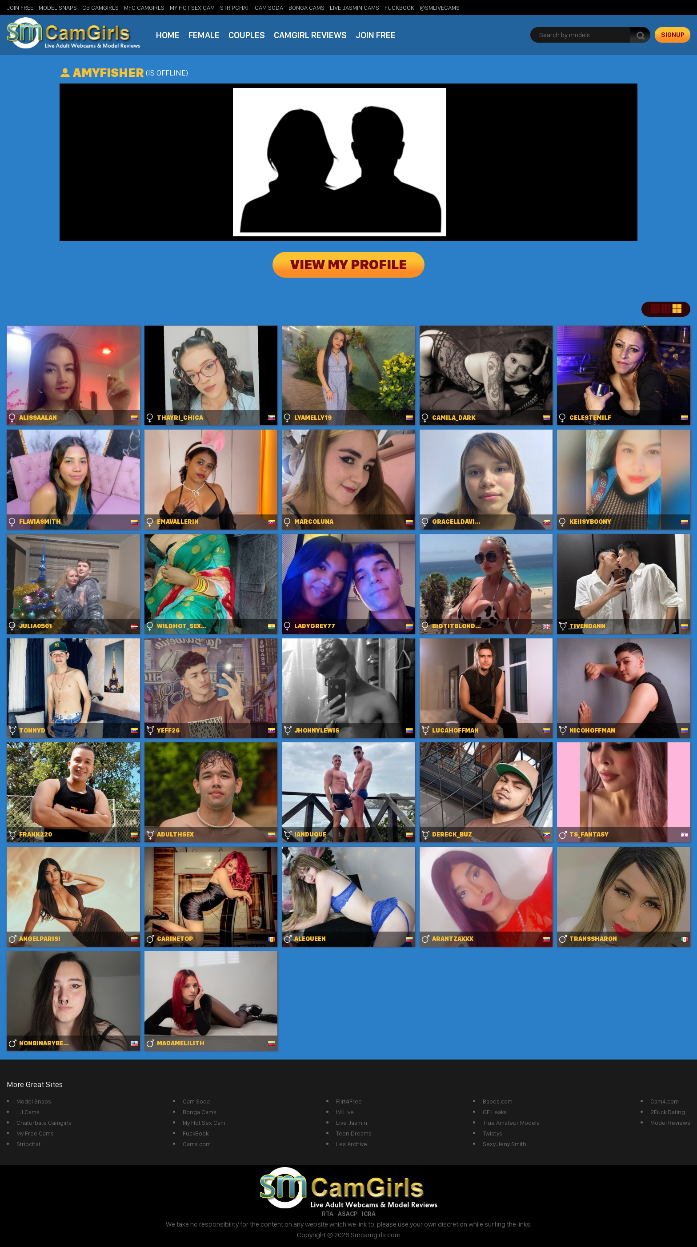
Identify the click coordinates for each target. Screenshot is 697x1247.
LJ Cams (28, 1112)
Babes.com (498, 1101)
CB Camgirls (100, 7)
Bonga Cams (306, 7)
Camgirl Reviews (310, 35)
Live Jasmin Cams (354, 7)
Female (204, 35)
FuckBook (399, 7)
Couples (246, 35)
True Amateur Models (511, 1122)
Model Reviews (670, 1122)
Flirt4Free (349, 1101)
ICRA (369, 1213)
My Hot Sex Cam (192, 7)
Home (168, 35)
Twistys (492, 1133)
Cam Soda (269, 7)
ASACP (347, 1213)
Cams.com (197, 1143)
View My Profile (348, 264)
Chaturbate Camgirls (44, 1122)
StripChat (234, 7)
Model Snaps (58, 7)
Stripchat (28, 1143)
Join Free (20, 7)
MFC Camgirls (144, 7)
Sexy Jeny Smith (504, 1143)
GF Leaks (495, 1112)
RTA (327, 1213)
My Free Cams (35, 1133)
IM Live (345, 1112)
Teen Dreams (354, 1133)
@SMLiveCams (440, 7)
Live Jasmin (351, 1122)
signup (673, 35)
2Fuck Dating (667, 1112)
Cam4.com (664, 1101)
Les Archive (351, 1143)
